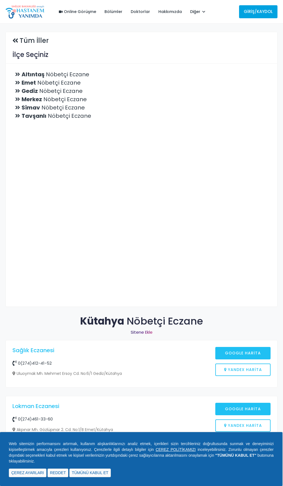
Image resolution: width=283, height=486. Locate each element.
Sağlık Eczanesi (33, 350)
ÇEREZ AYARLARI (27, 473)
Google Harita (243, 353)
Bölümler (113, 11)
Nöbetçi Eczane (55, 74)
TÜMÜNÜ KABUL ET (90, 473)
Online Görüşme (77, 11)
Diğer (197, 11)
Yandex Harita (243, 369)
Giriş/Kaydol (258, 11)
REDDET (58, 473)
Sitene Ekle (142, 332)
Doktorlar (140, 11)
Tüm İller (34, 40)
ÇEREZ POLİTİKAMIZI (176, 449)
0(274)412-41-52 (32, 363)
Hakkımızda (170, 11)
